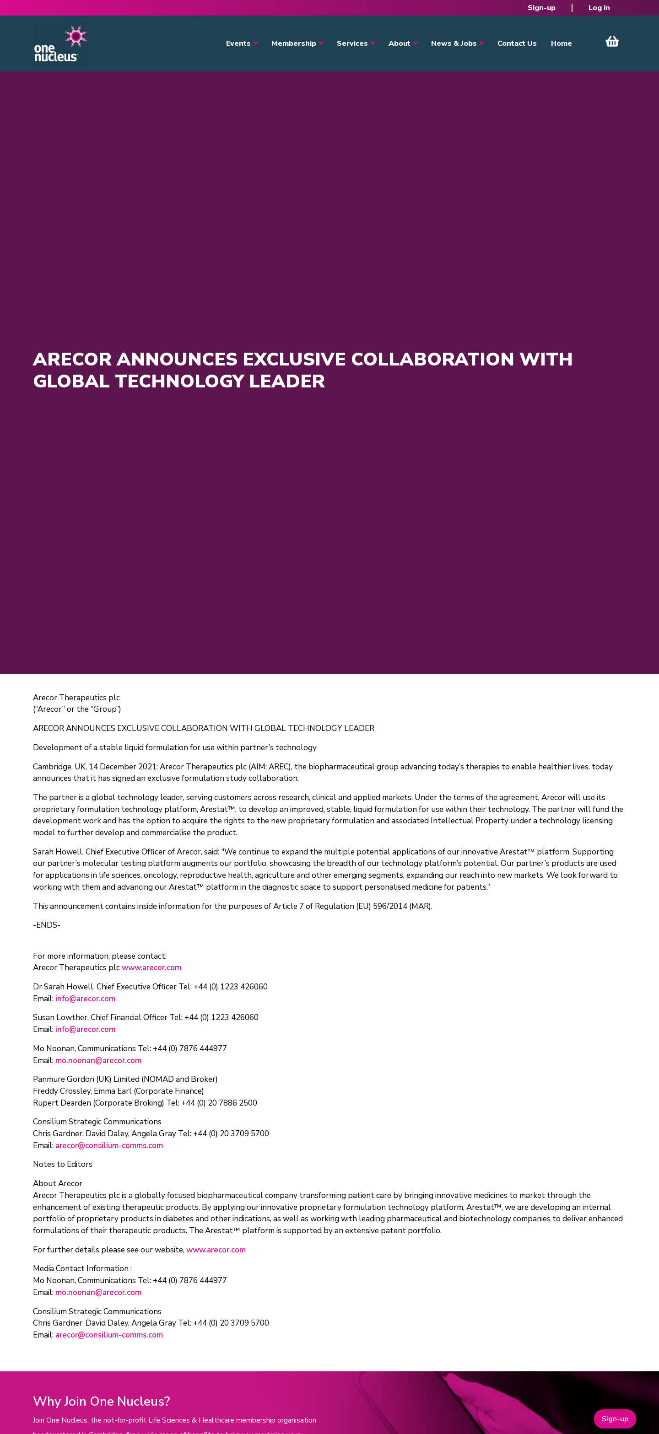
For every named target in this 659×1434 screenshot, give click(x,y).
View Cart (612, 41)
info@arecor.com (85, 999)
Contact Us (517, 43)
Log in (599, 8)
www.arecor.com (151, 967)
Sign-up (542, 8)
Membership (293, 43)
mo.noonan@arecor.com (98, 1060)
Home (561, 43)
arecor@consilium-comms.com (109, 1145)
